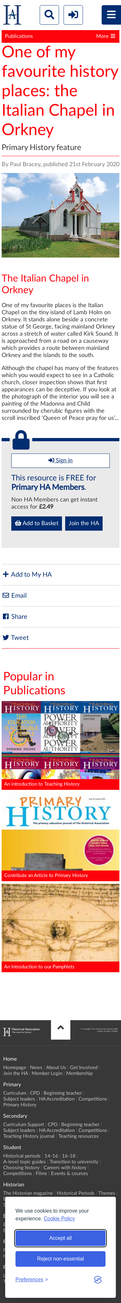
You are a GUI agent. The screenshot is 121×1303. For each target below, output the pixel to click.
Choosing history (21, 1167)
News (36, 1067)
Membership (79, 1073)
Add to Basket (36, 523)
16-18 (69, 1156)
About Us (56, 1067)
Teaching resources (78, 1136)
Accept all (60, 1238)
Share (14, 616)
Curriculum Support (23, 1124)
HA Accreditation (57, 1099)
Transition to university (74, 1161)
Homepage (14, 1067)
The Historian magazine (28, 1193)
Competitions (92, 1099)
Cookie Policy (59, 1218)
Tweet (15, 637)
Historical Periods (76, 1193)
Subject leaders (19, 1099)
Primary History (19, 1104)
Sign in (60, 460)
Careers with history (65, 1167)
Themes (106, 1193)
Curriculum (14, 1093)
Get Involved (83, 1067)
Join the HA (84, 523)
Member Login (47, 1073)
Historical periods (22, 1156)
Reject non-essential (60, 1259)
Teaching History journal (29, 1136)
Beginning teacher (63, 1093)
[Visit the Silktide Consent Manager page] (98, 1279)
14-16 (51, 1156)
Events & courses (69, 1173)
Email (14, 595)
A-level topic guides (24, 1161)
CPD (35, 1093)
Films (41, 1173)
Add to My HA (27, 574)
